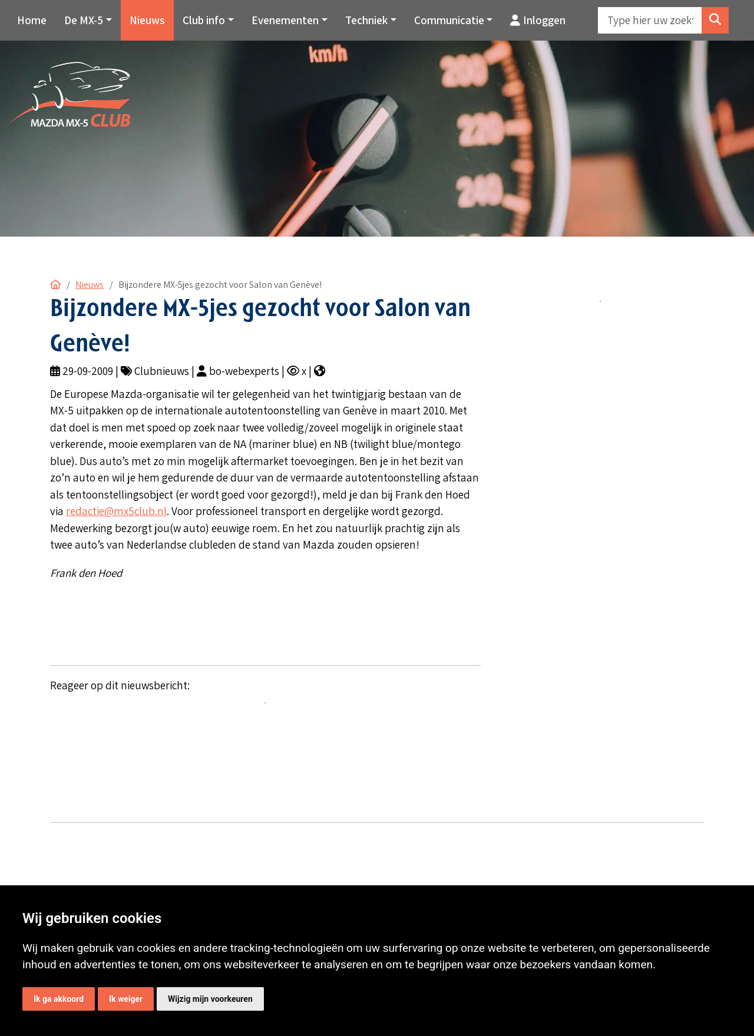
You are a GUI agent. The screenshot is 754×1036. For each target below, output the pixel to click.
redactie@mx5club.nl (116, 511)
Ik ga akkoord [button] (59, 999)
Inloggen (538, 20)
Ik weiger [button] (126, 999)
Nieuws (147, 20)
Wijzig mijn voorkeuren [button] (210, 999)
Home (32, 20)
